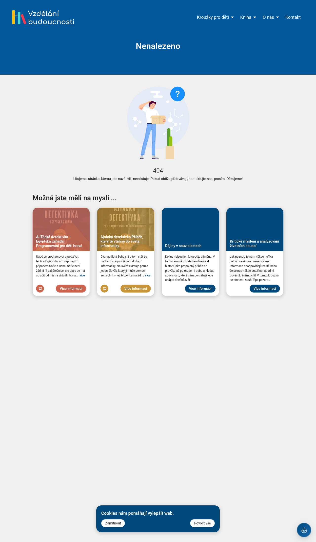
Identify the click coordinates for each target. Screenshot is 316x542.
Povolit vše (202, 523)
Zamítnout (113, 523)
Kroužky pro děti (215, 17)
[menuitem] (215, 17)
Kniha (248, 17)
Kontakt (293, 17)
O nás (271, 17)
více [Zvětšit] (82, 275)
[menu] (189, 17)
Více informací (71, 289)
